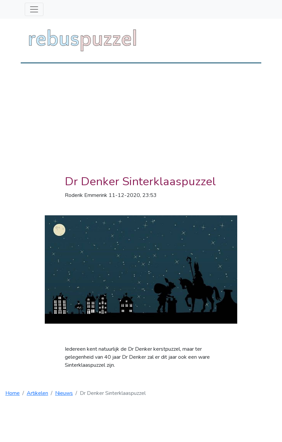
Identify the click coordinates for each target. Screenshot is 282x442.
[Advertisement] (141, 113)
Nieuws (64, 393)
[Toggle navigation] (34, 9)
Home (12, 393)
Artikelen (37, 393)
